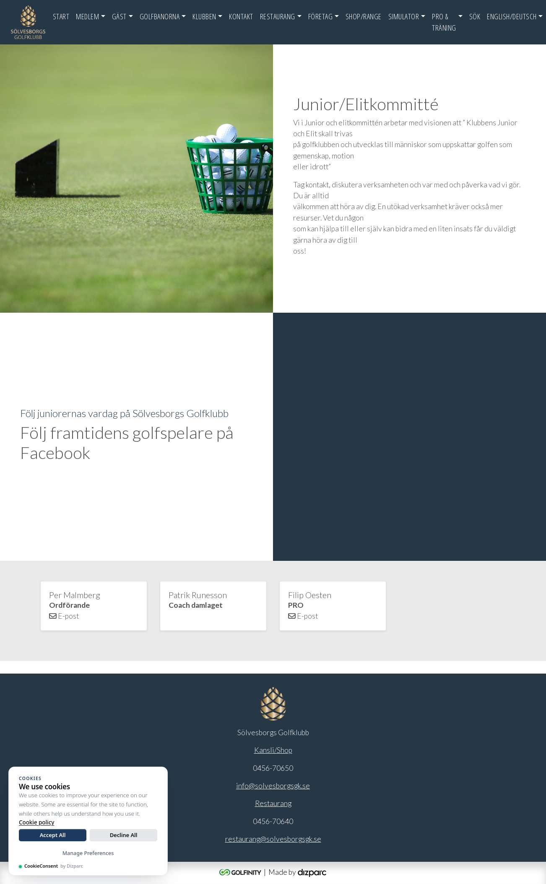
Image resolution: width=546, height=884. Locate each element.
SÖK (475, 16)
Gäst (119, 16)
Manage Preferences (88, 853)
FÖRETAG (320, 16)
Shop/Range (364, 16)
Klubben (204, 16)
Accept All (53, 835)
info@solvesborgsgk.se (273, 785)
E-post (64, 616)
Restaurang (277, 16)
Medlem (87, 16)
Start (61, 16)
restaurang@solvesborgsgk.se (273, 839)
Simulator (403, 16)
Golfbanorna (160, 16)
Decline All (124, 835)
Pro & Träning (444, 22)
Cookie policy (36, 822)
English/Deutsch (512, 16)
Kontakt (241, 16)
